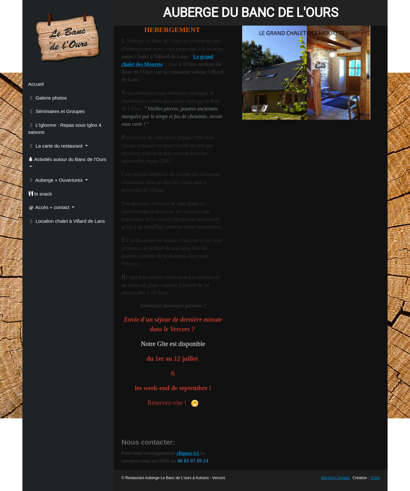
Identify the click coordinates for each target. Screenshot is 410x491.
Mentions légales (335, 478)
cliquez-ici (188, 453)
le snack (40, 194)
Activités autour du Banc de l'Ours (67, 159)
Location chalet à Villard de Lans (66, 221)
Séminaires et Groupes (56, 111)
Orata (375, 478)
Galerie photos (47, 98)
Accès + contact (49, 207)
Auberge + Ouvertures (56, 180)
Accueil (36, 84)
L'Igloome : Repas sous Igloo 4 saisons (64, 128)
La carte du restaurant (56, 146)
